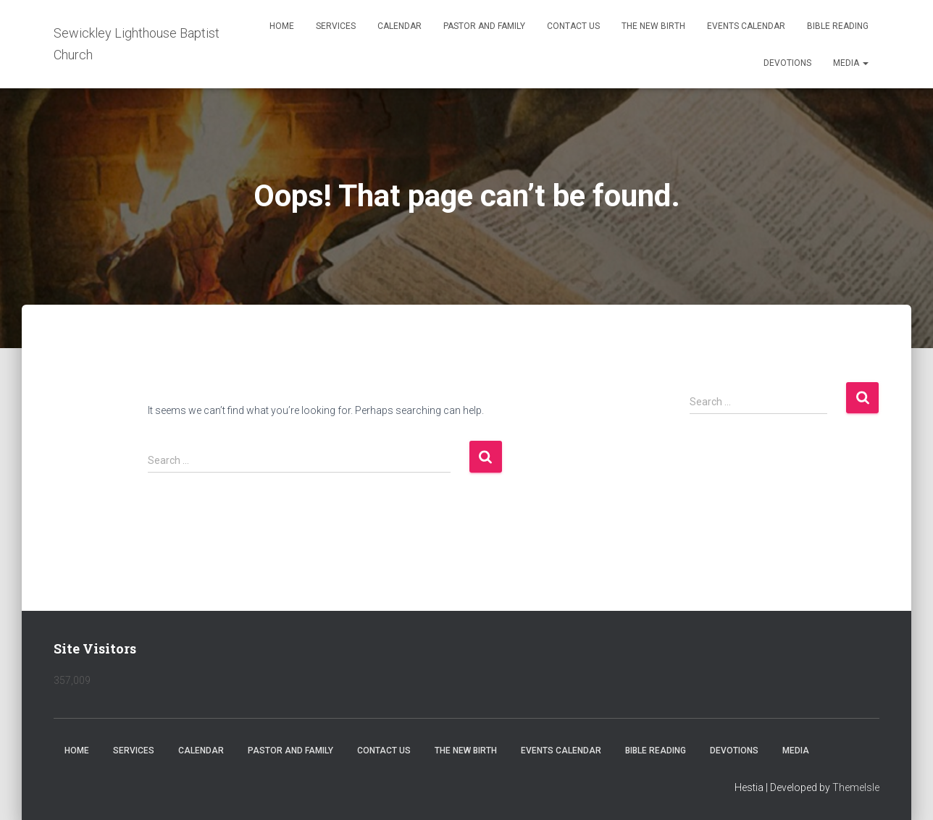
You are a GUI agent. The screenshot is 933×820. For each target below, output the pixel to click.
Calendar (399, 26)
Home (281, 26)
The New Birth (653, 26)
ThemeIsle (855, 787)
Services (336, 26)
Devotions (787, 63)
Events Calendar (746, 26)
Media (851, 63)
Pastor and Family (484, 26)
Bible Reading (838, 26)
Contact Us (573, 26)
